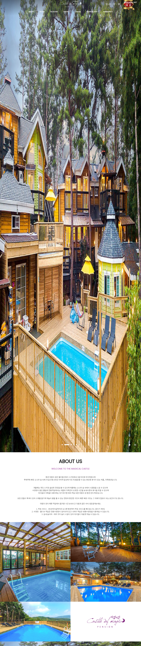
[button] (62, 444)
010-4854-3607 (130, 2)
